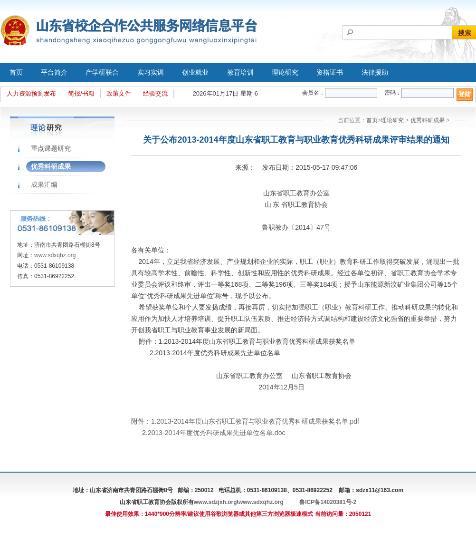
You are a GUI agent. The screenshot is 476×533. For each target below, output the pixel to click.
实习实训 (150, 72)
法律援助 (375, 72)
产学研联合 (102, 72)
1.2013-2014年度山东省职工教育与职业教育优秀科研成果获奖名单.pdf (255, 421)
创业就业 (195, 72)
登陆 (464, 94)
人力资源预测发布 (31, 93)
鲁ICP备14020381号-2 (327, 502)
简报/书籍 (81, 93)
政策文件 (118, 93)
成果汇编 (44, 184)
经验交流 (155, 93)
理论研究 (285, 72)
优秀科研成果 (51, 166)
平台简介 (54, 72)
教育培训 (240, 72)
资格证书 (329, 72)
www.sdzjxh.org (215, 502)
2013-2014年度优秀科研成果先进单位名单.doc (216, 432)
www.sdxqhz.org (55, 255)
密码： (392, 92)
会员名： (313, 92)
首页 (16, 72)
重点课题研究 (51, 148)
